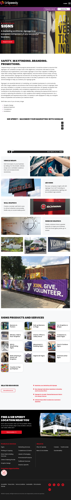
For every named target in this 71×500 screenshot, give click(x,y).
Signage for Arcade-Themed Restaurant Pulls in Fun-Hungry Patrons (48, 395)
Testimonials (65, 447)
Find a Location (11, 432)
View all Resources (8, 390)
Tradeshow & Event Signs (61, 335)
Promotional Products (25, 457)
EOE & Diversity (37, 484)
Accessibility (4, 484)
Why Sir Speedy (41, 447)
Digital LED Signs (39, 356)
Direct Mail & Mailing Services (7, 455)
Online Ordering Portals (8, 459)
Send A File (64, 9)
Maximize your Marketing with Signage (46, 385)
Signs (2, 447)
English (65, 3)
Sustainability (58, 450)
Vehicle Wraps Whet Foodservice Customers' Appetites (48, 400)
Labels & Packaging (24, 454)
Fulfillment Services (24, 461)
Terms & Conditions (20, 484)
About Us (40, 444)
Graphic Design (6, 463)
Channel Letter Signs (62, 356)
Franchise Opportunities (10, 468)
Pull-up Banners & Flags (39, 326)
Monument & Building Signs (38, 345)
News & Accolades (42, 450)
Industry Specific (23, 465)
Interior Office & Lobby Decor (39, 335)
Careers (56, 447)
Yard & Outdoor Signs (62, 345)
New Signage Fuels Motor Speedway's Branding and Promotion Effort (48, 390)
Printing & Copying (6, 450)
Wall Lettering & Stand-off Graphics (15, 357)
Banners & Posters (13, 326)
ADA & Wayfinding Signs (14, 346)
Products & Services (8, 23)
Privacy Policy (11, 484)
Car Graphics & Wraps (62, 326)
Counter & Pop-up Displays (15, 368)
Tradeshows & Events (25, 450)
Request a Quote (50, 9)
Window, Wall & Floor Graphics (15, 335)
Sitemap (3, 486)
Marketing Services (24, 447)
